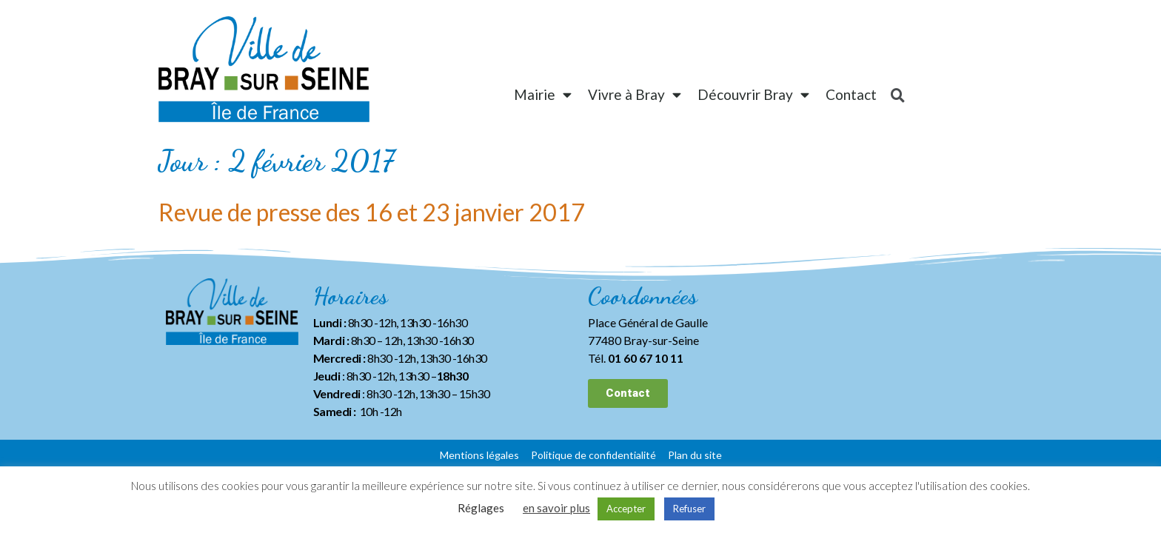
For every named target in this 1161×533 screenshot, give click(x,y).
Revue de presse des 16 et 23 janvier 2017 (371, 212)
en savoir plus (556, 507)
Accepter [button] (626, 508)
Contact (851, 94)
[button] (628, 393)
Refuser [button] (689, 508)
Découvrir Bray (753, 94)
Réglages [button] (481, 507)
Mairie (543, 94)
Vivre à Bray (634, 94)
